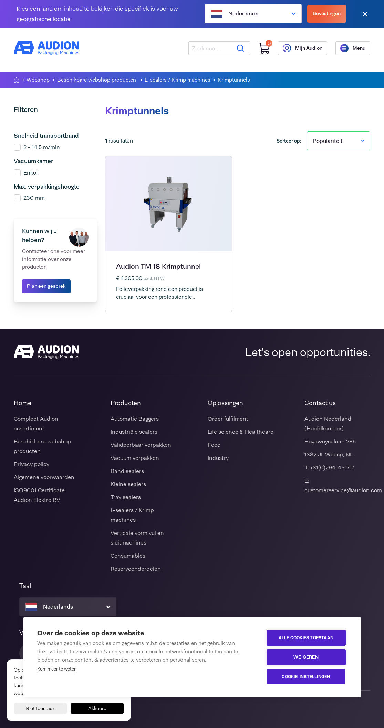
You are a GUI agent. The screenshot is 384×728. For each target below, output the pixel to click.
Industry (218, 458)
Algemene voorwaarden (44, 477)
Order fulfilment (228, 418)
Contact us (320, 403)
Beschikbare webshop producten (96, 80)
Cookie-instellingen (306, 676)
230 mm (34, 197)
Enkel (30, 172)
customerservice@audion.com (343, 490)
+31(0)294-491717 (332, 467)
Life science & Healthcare (240, 431)
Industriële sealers (134, 431)
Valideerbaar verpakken (141, 445)
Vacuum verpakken (135, 458)
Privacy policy (31, 464)
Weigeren (306, 657)
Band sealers (127, 471)
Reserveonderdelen (136, 568)
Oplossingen (225, 403)
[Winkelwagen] (264, 48)
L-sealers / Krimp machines (177, 80)
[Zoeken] (240, 48)
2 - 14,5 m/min (41, 147)
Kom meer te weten (57, 669)
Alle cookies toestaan (306, 638)
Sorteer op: (289, 141)
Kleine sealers (128, 484)
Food (214, 445)
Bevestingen (327, 13)
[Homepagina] (16, 80)
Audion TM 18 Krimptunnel (158, 266)
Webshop (38, 80)
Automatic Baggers (135, 418)
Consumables (128, 555)
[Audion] (46, 48)
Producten (126, 403)
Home (22, 403)
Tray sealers (126, 497)
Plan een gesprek (46, 286)
